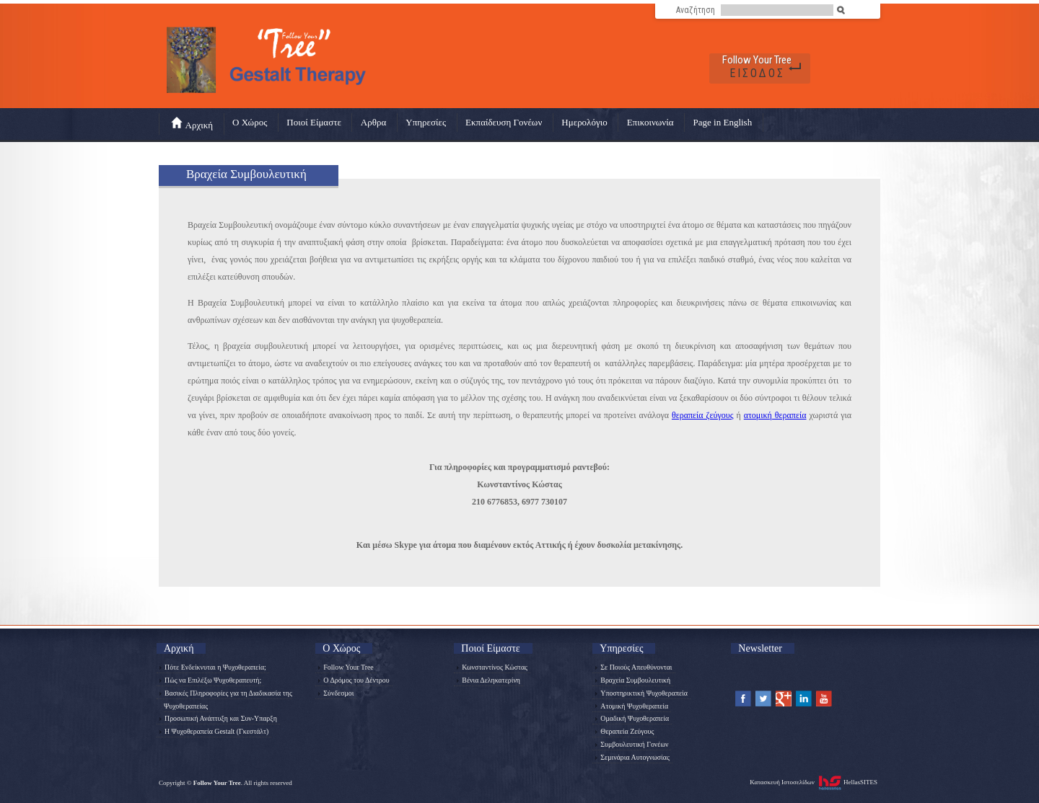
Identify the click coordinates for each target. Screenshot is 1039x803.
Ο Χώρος (249, 122)
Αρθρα (373, 122)
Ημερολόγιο (584, 122)
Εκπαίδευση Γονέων (503, 122)
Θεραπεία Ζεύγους (624, 731)
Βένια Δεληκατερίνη (488, 680)
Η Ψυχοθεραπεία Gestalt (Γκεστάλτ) (213, 731)
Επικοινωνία (650, 122)
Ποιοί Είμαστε (313, 122)
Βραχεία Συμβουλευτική (632, 680)
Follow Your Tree (757, 59)
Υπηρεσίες (425, 122)
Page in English (723, 122)
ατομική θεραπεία (775, 415)
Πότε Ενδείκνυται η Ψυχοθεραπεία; (212, 667)
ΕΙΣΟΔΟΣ (757, 73)
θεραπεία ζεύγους (703, 415)
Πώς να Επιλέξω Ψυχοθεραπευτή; (210, 680)
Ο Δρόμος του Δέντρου (353, 680)
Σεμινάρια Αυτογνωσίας (632, 757)
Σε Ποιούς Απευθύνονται (633, 667)
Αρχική (192, 123)
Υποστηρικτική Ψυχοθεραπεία (641, 693)
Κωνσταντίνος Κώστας (492, 667)
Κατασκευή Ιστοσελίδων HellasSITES (813, 782)
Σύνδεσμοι (336, 693)
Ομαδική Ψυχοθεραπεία (632, 718)
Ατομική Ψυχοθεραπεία (631, 706)
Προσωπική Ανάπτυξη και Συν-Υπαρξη (218, 718)
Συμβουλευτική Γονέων (631, 744)
